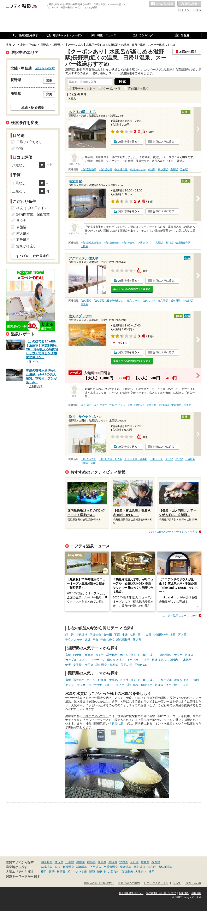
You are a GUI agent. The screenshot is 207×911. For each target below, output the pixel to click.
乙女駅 (184, 169)
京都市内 (127, 871)
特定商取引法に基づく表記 (161, 893)
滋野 (133, 634)
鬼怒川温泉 (165, 866)
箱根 (57, 866)
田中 (140, 634)
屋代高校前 (123, 639)
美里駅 (84, 304)
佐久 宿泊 (86, 300)
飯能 (92, 871)
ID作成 (197, 10)
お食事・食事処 (83, 654)
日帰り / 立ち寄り (29, 142)
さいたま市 (79, 871)
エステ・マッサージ (92, 659)
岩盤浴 (21, 227)
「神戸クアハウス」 (96, 716)
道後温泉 (126, 866)
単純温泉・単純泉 (107, 664)
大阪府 (112, 862)
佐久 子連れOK (136, 404)
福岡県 (156, 862)
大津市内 (141, 871)
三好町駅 (190, 459)
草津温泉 (47, 866)
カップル (71, 659)
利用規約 (184, 893)
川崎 (52, 871)
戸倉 (95, 639)
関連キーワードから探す (23, 876)
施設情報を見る (127, 141)
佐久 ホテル (133, 300)
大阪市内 (113, 871)
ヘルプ (177, 883)
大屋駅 (159, 242)
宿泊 (68, 654)
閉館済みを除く (138, 88)
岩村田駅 (176, 300)
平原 (117, 634)
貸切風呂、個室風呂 (139, 685)
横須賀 (61, 871)
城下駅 (179, 459)
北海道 (123, 862)
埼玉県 (59, 862)
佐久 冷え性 (100, 404)
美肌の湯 (126, 664)
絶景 (68, 664)
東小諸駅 (163, 169)
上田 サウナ (156, 459)
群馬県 (91, 862)
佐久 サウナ (149, 300)
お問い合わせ (193, 883)
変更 (49, 80)
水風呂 (187, 659)
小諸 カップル (138, 169)
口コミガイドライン (156, 883)
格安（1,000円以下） (144, 654)
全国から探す (45, 68)
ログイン (184, 10)
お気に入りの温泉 (162, 4)
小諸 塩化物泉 (88, 169)
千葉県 (69, 862)
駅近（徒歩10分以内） (166, 659)
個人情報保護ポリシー (131, 893)
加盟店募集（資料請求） (99, 883)
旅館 (196, 680)
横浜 (44, 871)
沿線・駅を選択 (32, 107)
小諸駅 (151, 169)
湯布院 (151, 866)
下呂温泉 (95, 866)
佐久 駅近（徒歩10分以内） (109, 300)
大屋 (148, 634)
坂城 (87, 639)
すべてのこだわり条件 (32, 256)
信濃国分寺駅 (182, 242)
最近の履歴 (189, 4)
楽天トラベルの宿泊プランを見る (131, 289)
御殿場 (101, 871)
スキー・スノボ (114, 685)
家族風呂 (23, 239)
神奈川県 (47, 862)
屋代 (111, 639)
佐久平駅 (163, 300)
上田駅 (84, 246)
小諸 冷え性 (120, 169)
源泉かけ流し (115, 659)
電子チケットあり (83, 88)
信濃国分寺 (160, 634)
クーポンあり (111, 88)
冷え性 (99, 654)
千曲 (103, 639)
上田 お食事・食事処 (135, 459)
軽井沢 (69, 634)
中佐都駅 (188, 300)
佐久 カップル (117, 404)
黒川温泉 (139, 866)
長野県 (134, 862)
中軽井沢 (82, 634)
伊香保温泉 (111, 866)
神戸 (151, 871)
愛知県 (145, 862)
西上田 (182, 634)
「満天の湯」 (117, 723)
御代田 (107, 634)
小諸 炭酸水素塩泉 (91, 242)
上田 (173, 634)
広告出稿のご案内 (129, 883)
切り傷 (189, 654)
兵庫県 (80, 862)
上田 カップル (88, 459)
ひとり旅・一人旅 (138, 659)
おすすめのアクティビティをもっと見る (173, 531)
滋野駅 (174, 169)
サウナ (178, 654)
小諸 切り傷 (105, 169)
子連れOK (140, 664)
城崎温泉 (82, 866)
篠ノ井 (137, 639)
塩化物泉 (166, 654)
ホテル (124, 654)
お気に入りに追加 (163, 141)
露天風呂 (112, 654)
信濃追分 (95, 634)
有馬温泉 (68, 866)
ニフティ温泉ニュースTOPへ (179, 615)
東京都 (102, 862)
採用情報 (196, 893)
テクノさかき (74, 639)
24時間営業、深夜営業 (33, 214)
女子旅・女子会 (83, 664)
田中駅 (169, 242)
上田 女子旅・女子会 (110, 459)
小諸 (125, 634)
